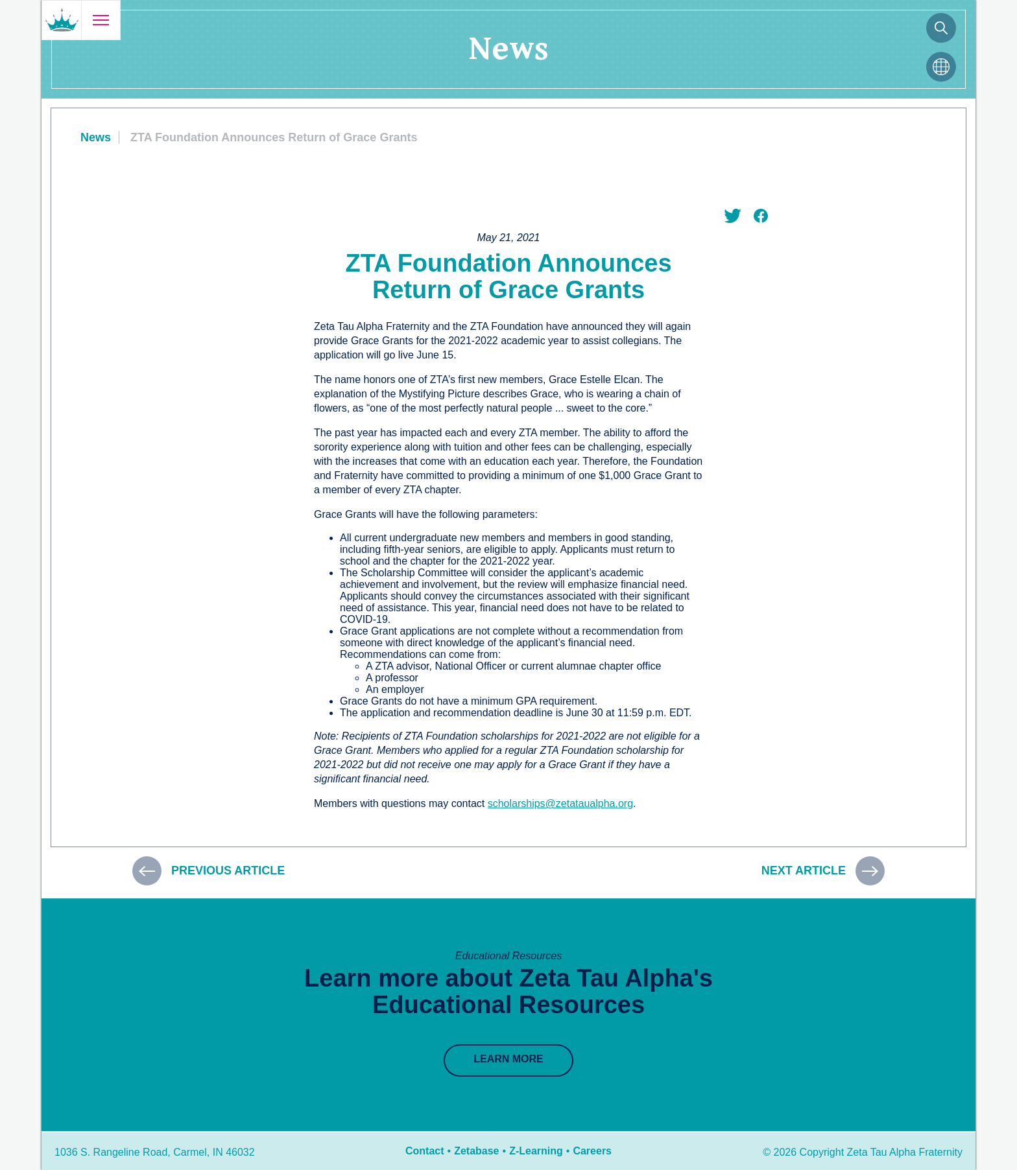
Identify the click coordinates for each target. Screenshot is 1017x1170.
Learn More (508, 1058)
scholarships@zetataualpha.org (560, 803)
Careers (592, 1150)
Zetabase (476, 1150)
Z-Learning (536, 1150)
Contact (424, 1150)
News (95, 137)
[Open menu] (100, 20)
